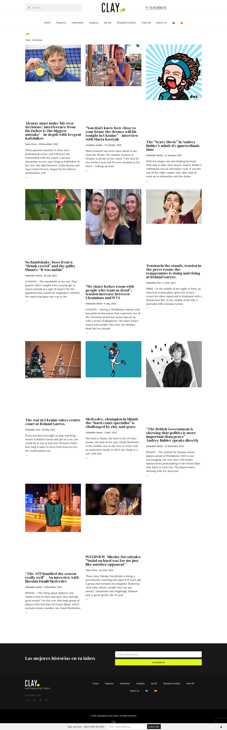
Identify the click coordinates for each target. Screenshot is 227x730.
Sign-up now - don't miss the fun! (86, 726)
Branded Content (126, 22)
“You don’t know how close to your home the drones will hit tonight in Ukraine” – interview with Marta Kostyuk (112, 133)
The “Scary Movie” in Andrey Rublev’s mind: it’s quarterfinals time (173, 145)
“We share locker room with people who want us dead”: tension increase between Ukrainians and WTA (110, 292)
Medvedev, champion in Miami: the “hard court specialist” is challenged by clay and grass (112, 422)
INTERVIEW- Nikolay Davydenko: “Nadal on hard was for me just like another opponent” (113, 560)
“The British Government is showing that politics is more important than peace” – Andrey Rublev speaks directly (172, 434)
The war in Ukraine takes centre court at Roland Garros (52, 421)
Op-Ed (107, 22)
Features (61, 22)
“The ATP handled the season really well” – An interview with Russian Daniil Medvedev (52, 577)
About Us (161, 22)
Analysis (93, 22)
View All (146, 22)
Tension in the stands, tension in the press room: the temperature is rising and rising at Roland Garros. (173, 271)
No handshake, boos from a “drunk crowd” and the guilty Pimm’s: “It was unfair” (50, 266)
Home (47, 22)
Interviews (77, 22)
